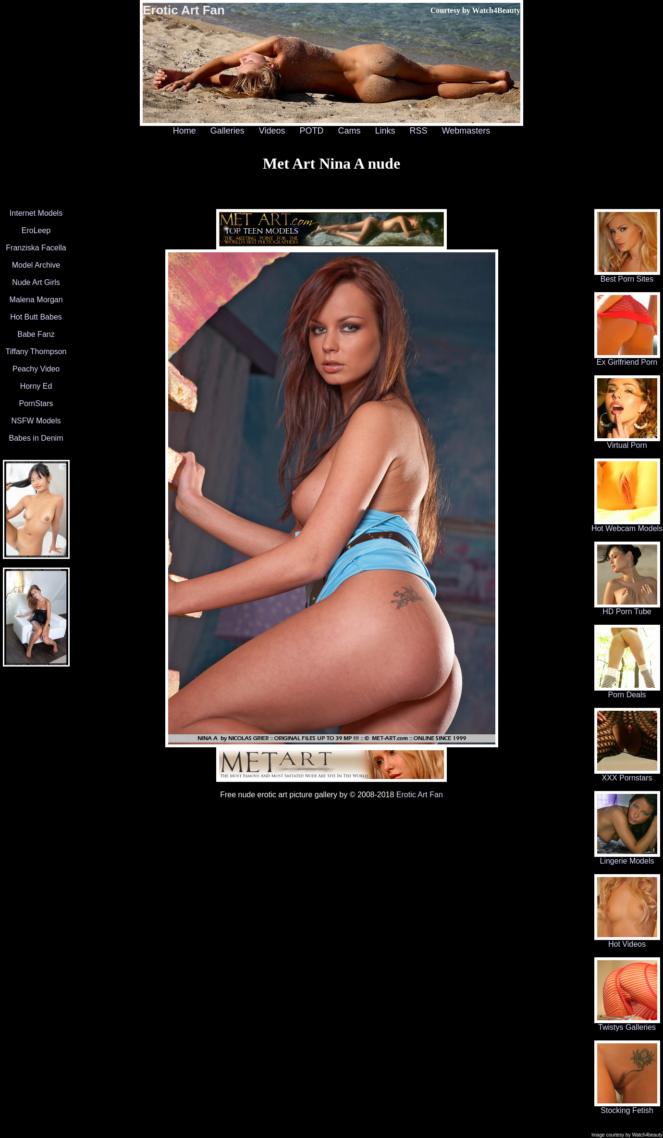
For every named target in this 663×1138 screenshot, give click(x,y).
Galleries (227, 131)
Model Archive (36, 265)
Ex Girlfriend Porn (627, 358)
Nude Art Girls (36, 282)
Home (184, 131)
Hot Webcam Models (627, 525)
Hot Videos (627, 940)
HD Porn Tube (627, 608)
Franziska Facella (36, 248)
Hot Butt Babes (36, 317)
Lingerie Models (627, 857)
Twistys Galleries (627, 1023)
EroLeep (36, 230)
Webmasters (466, 131)
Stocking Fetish (627, 1107)
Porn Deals (627, 691)
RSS (419, 131)
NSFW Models (36, 421)
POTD (311, 131)
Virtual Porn (627, 441)
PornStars (36, 403)
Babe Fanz (35, 334)
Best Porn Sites (627, 275)
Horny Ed (36, 386)
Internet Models (36, 213)
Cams (349, 131)
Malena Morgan (35, 300)
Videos (272, 131)
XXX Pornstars (627, 774)
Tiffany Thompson (36, 351)
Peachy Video (36, 369)
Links (385, 131)
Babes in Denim (36, 438)
